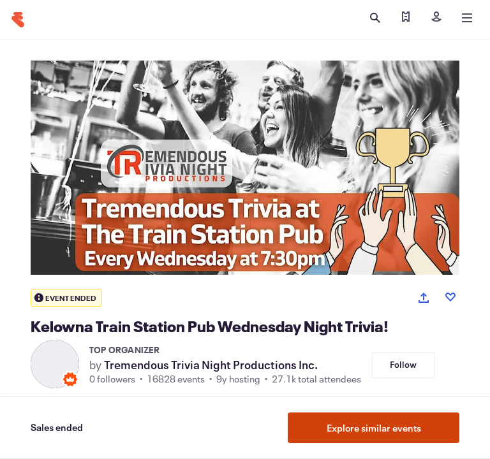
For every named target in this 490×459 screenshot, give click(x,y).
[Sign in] (436, 18)
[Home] (18, 19)
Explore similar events (374, 427)
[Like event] (450, 297)
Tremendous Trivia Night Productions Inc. (211, 364)
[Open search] (375, 18)
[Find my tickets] (406, 18)
